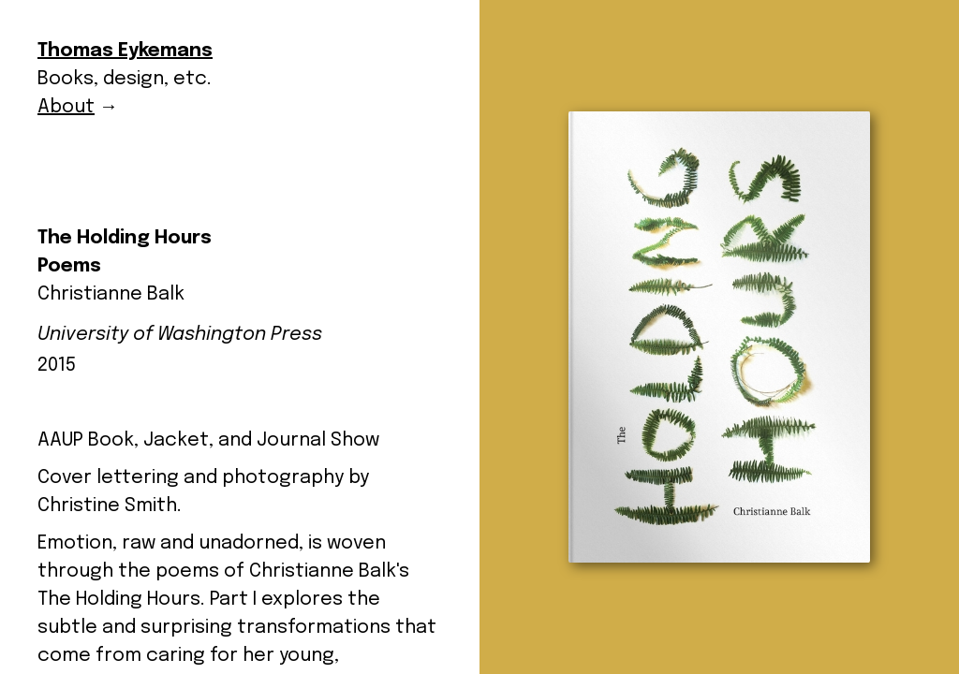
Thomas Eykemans (125, 51)
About (66, 107)
